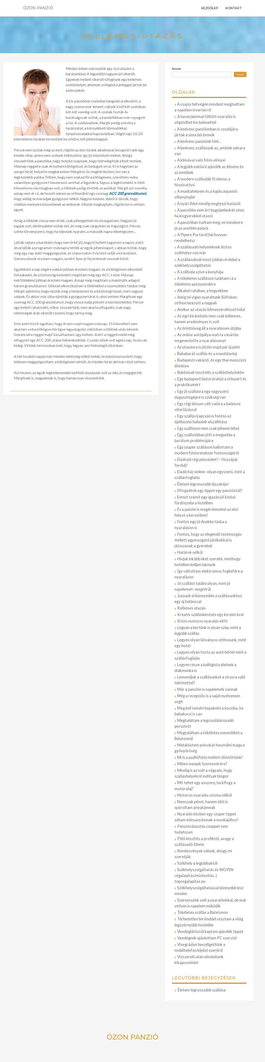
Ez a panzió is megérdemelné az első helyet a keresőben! (206, 512)
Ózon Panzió (38, 8)
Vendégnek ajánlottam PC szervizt (207, 938)
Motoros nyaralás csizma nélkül (204, 795)
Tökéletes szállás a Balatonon (202, 912)
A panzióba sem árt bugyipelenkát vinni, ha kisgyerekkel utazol (209, 213)
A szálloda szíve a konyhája (200, 272)
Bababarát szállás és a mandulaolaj (207, 353)
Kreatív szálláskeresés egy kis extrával (210, 614)
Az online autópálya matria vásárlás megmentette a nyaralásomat (206, 337)
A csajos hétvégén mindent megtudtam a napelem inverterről (209, 107)
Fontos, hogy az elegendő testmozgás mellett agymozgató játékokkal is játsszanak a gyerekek (208, 540)
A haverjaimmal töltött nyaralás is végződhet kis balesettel (205, 119)
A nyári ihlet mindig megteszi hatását (209, 203)
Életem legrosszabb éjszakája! (203, 484)
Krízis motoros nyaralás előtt (202, 621)
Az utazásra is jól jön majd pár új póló (208, 347)
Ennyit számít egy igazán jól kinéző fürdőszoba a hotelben (205, 500)
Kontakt (233, 8)
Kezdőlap (209, 8)
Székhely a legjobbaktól (197, 863)
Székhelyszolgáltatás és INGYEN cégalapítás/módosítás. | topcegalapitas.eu (203, 875)
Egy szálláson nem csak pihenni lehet (208, 428)
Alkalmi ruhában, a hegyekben (202, 290)
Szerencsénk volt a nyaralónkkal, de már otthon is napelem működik (210, 903)
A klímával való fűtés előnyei (201, 160)
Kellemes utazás (191, 608)
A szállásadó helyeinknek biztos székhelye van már (203, 250)
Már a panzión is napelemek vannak (207, 689)
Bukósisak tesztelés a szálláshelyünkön (210, 372)
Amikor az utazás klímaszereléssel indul (211, 309)
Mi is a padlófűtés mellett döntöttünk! (210, 757)
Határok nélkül (190, 552)
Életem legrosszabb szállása (202, 990)
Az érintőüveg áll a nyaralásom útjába (209, 328)
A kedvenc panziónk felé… (199, 141)
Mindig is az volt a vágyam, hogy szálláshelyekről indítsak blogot (203, 773)
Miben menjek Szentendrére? (202, 764)
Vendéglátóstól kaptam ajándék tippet (210, 931)
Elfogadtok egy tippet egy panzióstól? (209, 490)
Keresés (176, 69)
